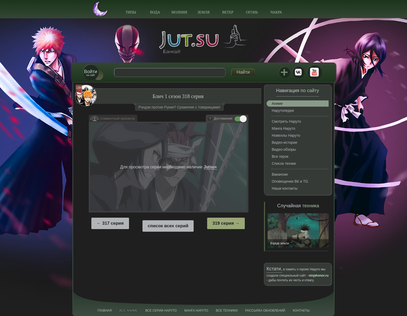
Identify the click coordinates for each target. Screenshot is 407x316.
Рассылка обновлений (265, 310)
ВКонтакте (298, 72)
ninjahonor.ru (319, 275)
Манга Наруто (283, 128)
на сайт (90, 73)
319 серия (223, 223)
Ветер (227, 12)
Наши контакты (284, 188)
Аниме (277, 103)
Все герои (280, 156)
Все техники (227, 310)
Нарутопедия (283, 110)
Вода (155, 12)
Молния (179, 12)
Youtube (314, 72)
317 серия (113, 223)
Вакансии (280, 174)
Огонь (252, 12)
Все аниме (128, 310)
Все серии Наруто (161, 310)
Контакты (301, 310)
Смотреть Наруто (286, 121)
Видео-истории (284, 142)
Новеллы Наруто (286, 135)
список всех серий (168, 225)
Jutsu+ (284, 72)
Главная (104, 310)
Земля (204, 12)
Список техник (284, 163)
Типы (130, 12)
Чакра (276, 12)
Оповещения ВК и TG (290, 181)
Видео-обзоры (284, 149)
